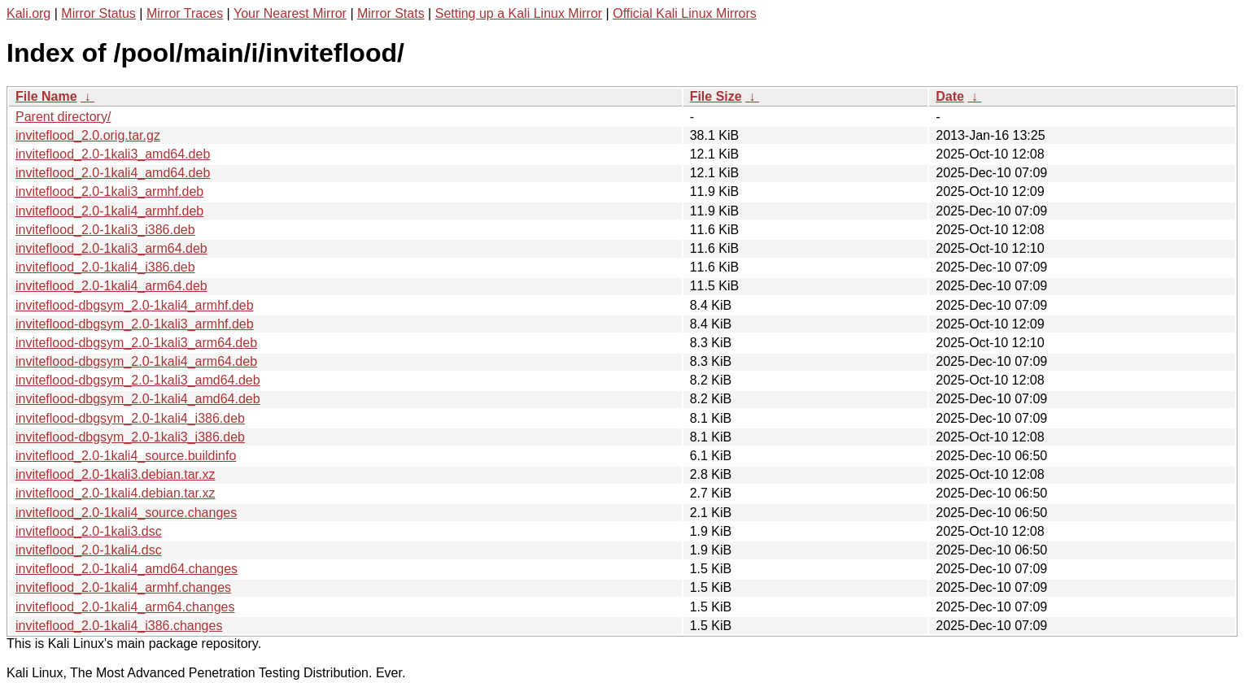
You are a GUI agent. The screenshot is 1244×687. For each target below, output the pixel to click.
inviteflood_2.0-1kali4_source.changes (126, 513)
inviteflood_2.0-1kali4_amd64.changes (126, 569)
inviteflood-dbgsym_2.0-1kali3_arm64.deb (136, 343)
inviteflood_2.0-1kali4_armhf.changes (123, 587)
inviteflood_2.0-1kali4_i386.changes (118, 626)
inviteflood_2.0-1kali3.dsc (88, 531)
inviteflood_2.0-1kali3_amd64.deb (112, 154)
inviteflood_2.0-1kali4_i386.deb (105, 267)
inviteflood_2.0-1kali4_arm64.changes (125, 607)
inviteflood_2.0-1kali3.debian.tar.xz (115, 474)
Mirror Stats (391, 13)
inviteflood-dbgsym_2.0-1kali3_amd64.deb (137, 380)
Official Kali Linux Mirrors (685, 13)
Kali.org (28, 13)
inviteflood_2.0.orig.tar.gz (87, 135)
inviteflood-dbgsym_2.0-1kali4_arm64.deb (136, 361)
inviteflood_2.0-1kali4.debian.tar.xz (115, 493)
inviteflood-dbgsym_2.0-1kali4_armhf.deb (134, 305)
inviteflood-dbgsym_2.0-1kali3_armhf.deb (134, 324)
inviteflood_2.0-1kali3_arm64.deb (111, 248)
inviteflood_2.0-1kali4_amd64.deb (112, 173)
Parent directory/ (63, 117)
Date (950, 96)
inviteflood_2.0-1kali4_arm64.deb (111, 286)
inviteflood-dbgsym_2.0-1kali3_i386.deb (130, 437)
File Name (46, 96)
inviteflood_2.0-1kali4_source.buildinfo (125, 456)
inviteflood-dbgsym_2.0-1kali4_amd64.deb (137, 399)
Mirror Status (98, 13)
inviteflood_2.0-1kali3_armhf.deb (109, 191)
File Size (716, 96)
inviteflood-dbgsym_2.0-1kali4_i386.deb (130, 418)
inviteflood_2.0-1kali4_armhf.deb (109, 211)
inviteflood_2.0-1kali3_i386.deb (105, 230)
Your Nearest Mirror (290, 13)
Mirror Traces (184, 13)
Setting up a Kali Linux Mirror (518, 13)
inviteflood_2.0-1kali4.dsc (88, 550)
